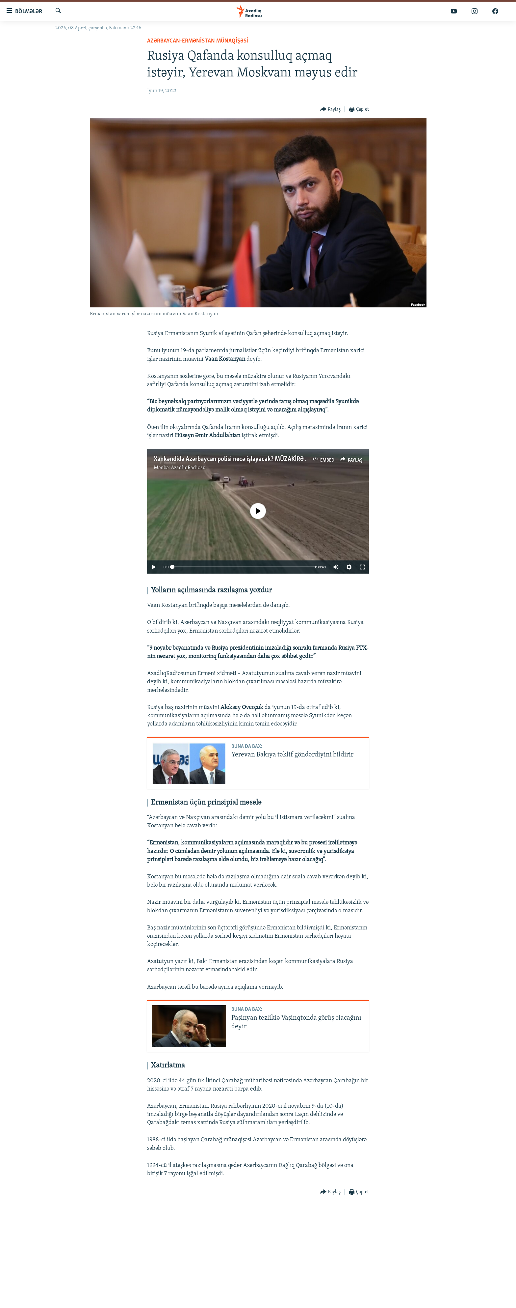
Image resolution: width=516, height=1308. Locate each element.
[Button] (330, 109)
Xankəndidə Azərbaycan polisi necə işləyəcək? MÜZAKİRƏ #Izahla (239, 459)
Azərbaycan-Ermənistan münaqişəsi (197, 41)
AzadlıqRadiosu (188, 467)
